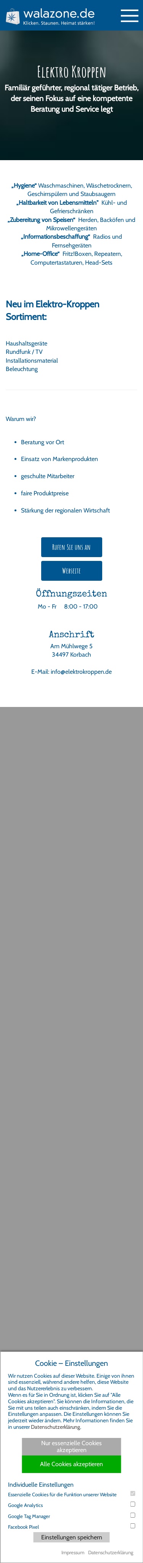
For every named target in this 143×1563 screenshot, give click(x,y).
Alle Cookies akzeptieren (71, 1464)
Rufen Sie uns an (71, 547)
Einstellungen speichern (71, 1537)
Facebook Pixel (71, 1526)
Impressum (72, 1552)
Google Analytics (71, 1505)
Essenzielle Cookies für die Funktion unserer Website (71, 1494)
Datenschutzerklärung (55, 1426)
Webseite (71, 570)
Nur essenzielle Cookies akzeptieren (71, 1446)
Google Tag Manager (71, 1516)
